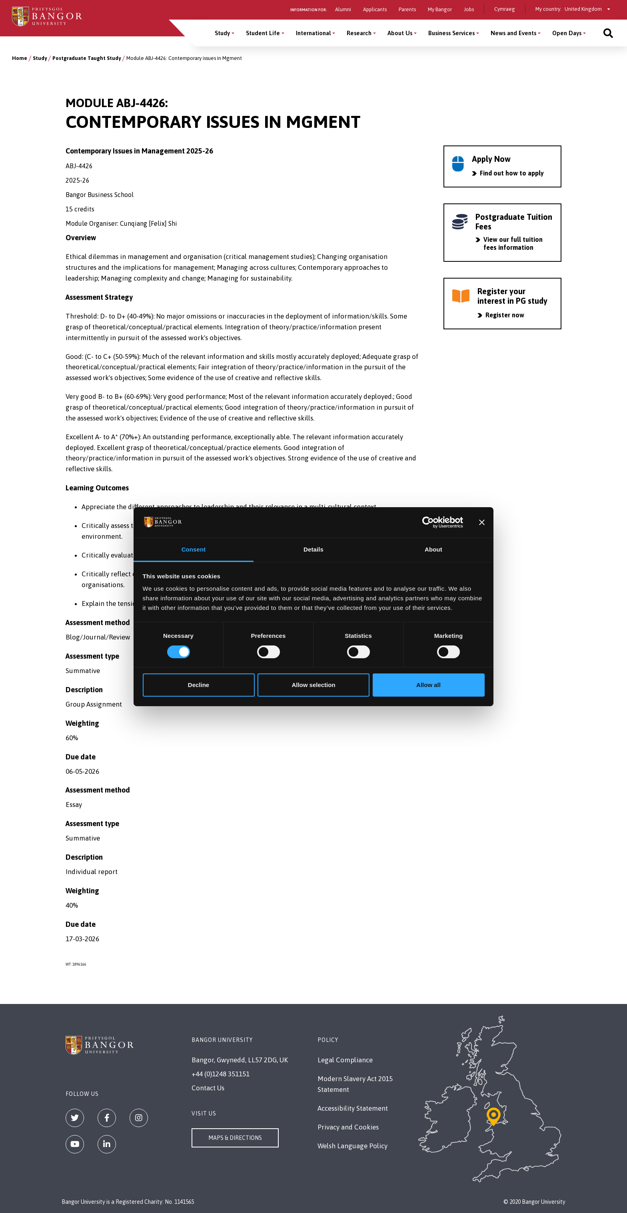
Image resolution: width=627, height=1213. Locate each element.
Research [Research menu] (359, 33)
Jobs (469, 9)
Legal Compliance (345, 1060)
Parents (407, 9)
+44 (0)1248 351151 (221, 1074)
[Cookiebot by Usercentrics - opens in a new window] (428, 522)
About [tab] (433, 549)
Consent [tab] (194, 549)
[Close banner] (482, 522)
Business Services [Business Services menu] (451, 33)
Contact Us (208, 1088)
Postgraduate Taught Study (86, 58)
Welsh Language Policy (352, 1146)
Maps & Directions (235, 1138)
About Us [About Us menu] (399, 33)
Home (19, 58)
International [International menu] (313, 33)
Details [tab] (313, 549)
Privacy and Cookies (348, 1127)
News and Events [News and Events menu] (513, 33)
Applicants (375, 9)
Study (40, 58)
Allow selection (313, 684)
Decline (198, 684)
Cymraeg (504, 9)
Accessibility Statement (352, 1108)
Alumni (343, 9)
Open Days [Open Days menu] (566, 33)
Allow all (428, 684)
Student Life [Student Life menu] (263, 33)
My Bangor (440, 9)
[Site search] (608, 33)
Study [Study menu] (222, 33)
